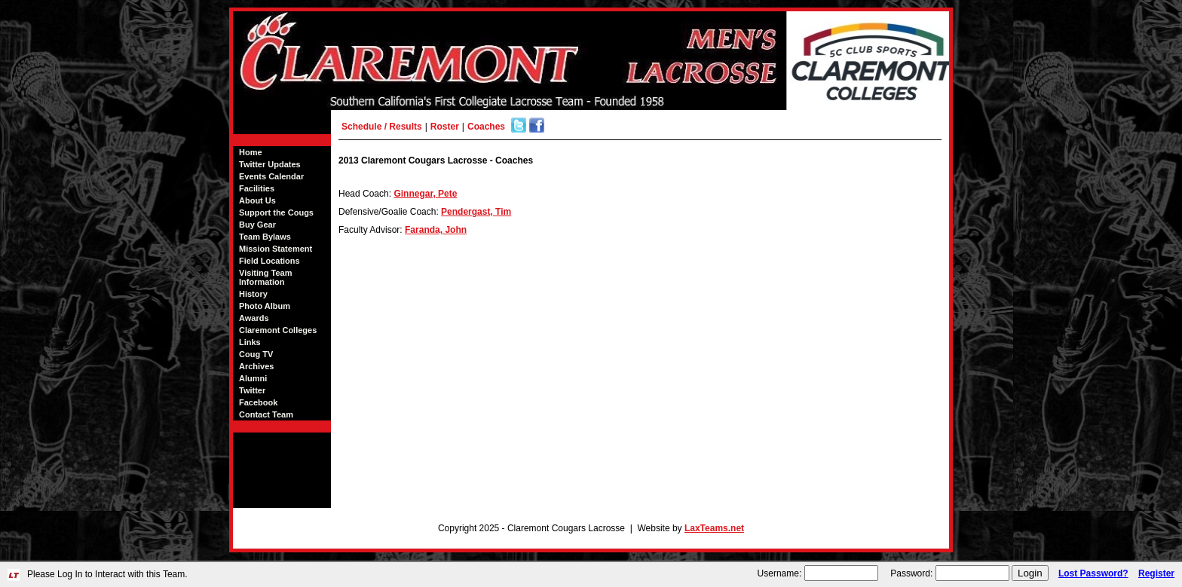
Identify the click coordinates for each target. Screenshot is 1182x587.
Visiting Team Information (265, 277)
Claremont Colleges (278, 330)
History (253, 293)
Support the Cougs (276, 212)
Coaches (486, 126)
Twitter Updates (270, 164)
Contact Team (266, 414)
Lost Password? (1093, 573)
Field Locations (269, 260)
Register (1156, 573)
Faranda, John (436, 230)
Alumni (253, 378)
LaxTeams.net (714, 528)
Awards (254, 318)
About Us (257, 200)
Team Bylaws (265, 236)
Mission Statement (275, 248)
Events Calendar (271, 176)
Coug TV (256, 354)
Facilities (256, 188)
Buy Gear (257, 224)
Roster (444, 126)
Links (250, 342)
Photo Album (264, 305)
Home (250, 152)
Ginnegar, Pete (425, 193)
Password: (911, 573)
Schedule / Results (381, 126)
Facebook (258, 402)
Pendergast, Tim (476, 211)
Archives (256, 366)
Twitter (252, 390)
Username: (780, 573)
